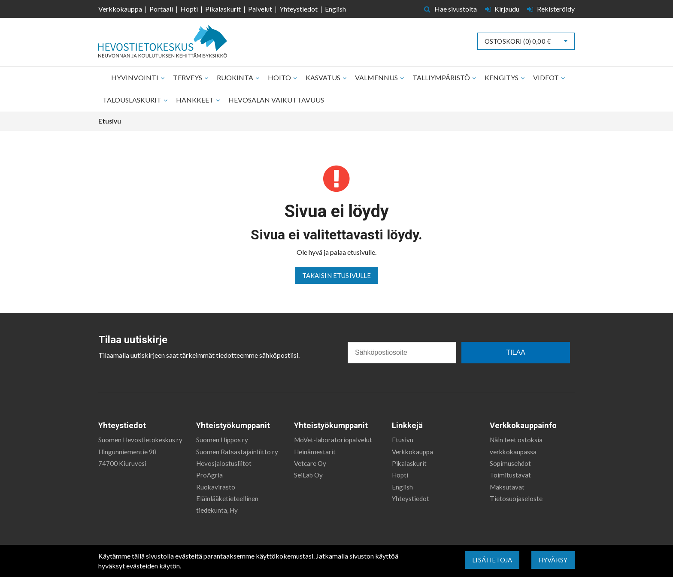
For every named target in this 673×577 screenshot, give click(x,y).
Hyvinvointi (135, 77)
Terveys (188, 77)
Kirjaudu (503, 9)
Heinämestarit (315, 452)
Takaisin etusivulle (336, 275)
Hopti (189, 9)
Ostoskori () (518, 41)
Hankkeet (195, 100)
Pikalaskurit (223, 9)
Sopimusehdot (510, 463)
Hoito (280, 77)
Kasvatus (324, 77)
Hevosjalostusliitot (224, 463)
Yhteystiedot (298, 9)
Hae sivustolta (450, 9)
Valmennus (377, 77)
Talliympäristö (441, 77)
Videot (546, 77)
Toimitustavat (510, 475)
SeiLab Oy (308, 475)
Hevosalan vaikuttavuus (276, 100)
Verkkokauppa (120, 9)
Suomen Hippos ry (222, 440)
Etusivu (402, 440)
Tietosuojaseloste (516, 498)
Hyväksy (553, 560)
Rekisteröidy (551, 9)
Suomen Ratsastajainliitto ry (237, 452)
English (335, 9)
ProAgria (209, 475)
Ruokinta (236, 77)
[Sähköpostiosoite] (402, 352)
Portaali (161, 9)
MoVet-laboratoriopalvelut (333, 440)
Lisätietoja (492, 560)
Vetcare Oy (310, 463)
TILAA (515, 352)
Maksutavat (507, 487)
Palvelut (260, 9)
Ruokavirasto (215, 487)
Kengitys (502, 77)
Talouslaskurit (133, 100)
